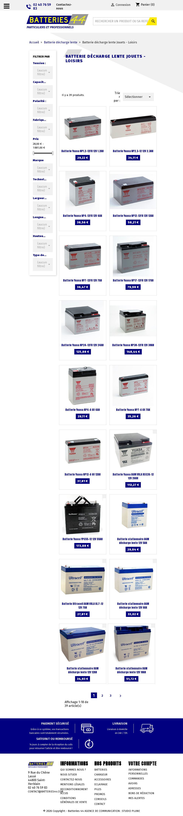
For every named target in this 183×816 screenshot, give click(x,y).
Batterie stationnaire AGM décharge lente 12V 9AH (133, 606)
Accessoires (102, 779)
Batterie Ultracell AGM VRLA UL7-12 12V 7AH (82, 606)
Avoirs (132, 783)
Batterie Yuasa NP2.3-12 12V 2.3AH (133, 151)
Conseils (100, 799)
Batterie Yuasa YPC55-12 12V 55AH (83, 539)
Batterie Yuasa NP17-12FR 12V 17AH (133, 280)
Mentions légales (72, 784)
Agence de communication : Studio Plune (112, 811)
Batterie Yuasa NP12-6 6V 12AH (83, 474)
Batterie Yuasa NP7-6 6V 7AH (133, 410)
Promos (99, 794)
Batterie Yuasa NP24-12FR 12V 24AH (82, 345)
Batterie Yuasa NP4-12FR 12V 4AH (82, 216)
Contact (99, 804)
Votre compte (142, 763)
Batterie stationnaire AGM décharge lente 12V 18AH (131, 670)
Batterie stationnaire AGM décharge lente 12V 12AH (82, 670)
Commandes (136, 778)
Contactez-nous (64, 6)
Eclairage (101, 784)
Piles (97, 789)
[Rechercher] (125, 21)
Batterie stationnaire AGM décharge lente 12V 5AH (133, 541)
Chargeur (100, 774)
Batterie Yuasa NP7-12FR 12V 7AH (82, 280)
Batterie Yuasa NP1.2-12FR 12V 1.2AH (82, 151)
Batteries (100, 769)
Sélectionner (138, 97)
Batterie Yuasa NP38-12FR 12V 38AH (133, 345)
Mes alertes (136, 798)
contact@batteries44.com (45, 791)
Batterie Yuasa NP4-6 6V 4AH (82, 410)
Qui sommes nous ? (73, 769)
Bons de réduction (141, 793)
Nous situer (68, 774)
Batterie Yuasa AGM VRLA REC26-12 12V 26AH (133, 476)
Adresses (134, 788)
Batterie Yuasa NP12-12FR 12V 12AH (133, 216)
